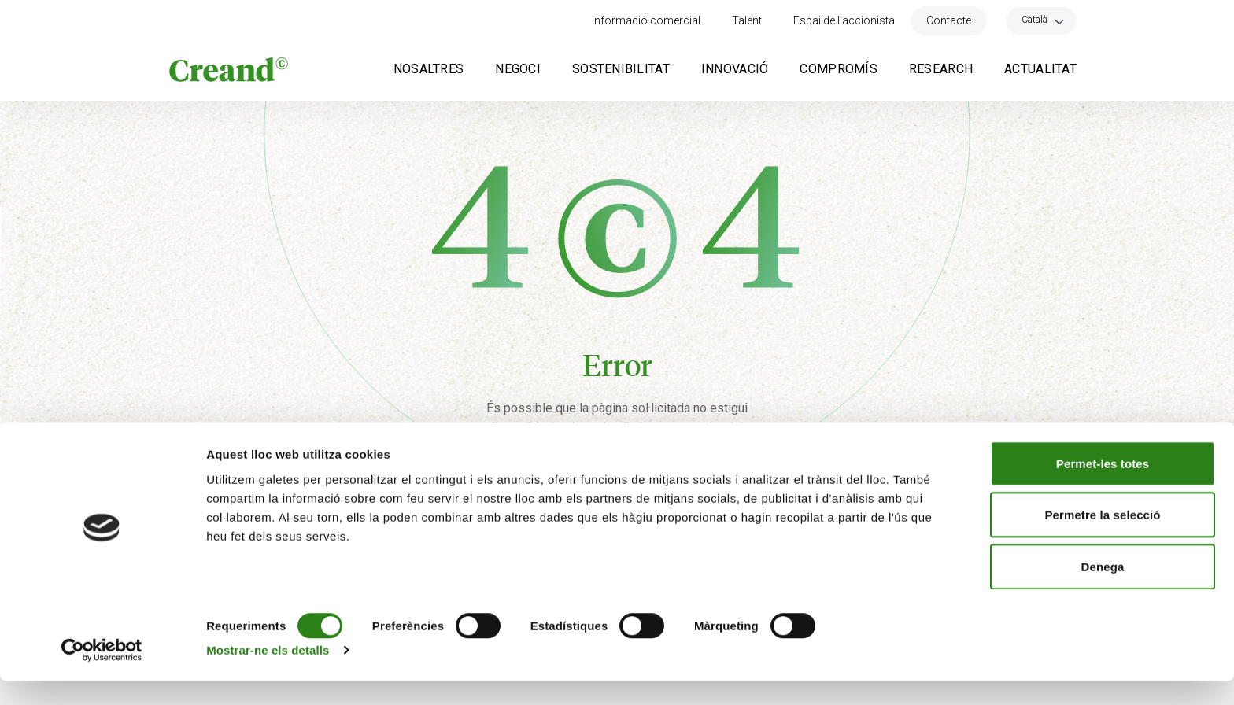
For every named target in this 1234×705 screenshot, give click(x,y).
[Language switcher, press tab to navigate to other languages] (1041, 19)
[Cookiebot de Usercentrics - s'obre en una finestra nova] (102, 674)
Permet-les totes (1102, 487)
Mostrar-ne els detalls (267, 674)
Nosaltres (428, 68)
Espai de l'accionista (844, 20)
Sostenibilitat (621, 68)
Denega (1103, 590)
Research (941, 68)
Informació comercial (646, 20)
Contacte (948, 20)
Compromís (838, 68)
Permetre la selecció (1102, 539)
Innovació (735, 68)
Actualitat (1040, 68)
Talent (747, 20)
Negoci (518, 68)
